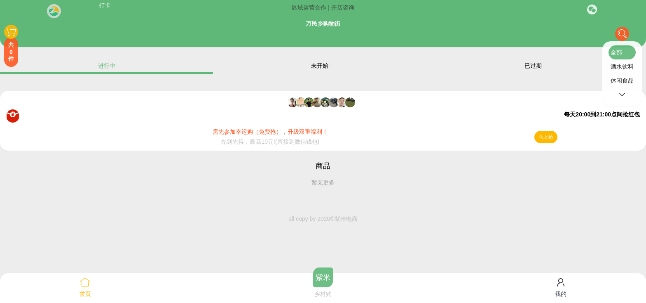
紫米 (323, 277)
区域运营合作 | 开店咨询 (323, 7)
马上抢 (545, 137)
